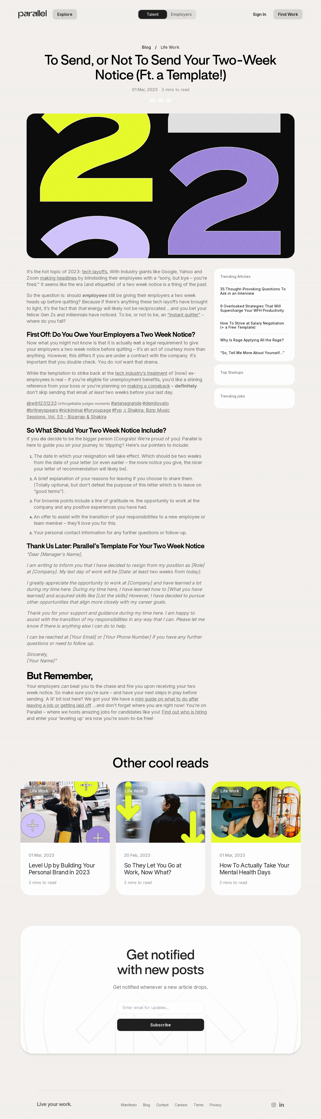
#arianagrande (126, 403)
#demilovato (155, 403)
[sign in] (259, 14)
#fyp (117, 410)
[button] (65, 14)
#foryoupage (97, 410)
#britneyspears (42, 410)
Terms (199, 1105)
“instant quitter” (183, 314)
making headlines (58, 278)
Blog (146, 47)
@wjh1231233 (42, 403)
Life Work (170, 47)
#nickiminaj (71, 410)
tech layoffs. (95, 271)
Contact (162, 1105)
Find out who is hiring (184, 712)
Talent (153, 14)
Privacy (216, 1105)
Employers (181, 14)
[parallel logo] (32, 14)
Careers (181, 1105)
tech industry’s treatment (141, 373)
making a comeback (148, 386)
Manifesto (129, 1105)
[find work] (288, 14)
